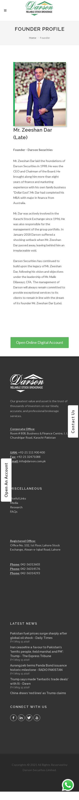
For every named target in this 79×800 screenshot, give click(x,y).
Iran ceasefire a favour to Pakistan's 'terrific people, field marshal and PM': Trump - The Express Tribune (37, 652)
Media (14, 503)
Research (16, 507)
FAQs (13, 511)
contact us (73, 421)
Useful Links (18, 498)
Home (32, 37)
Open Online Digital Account (39, 342)
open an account (6, 480)
